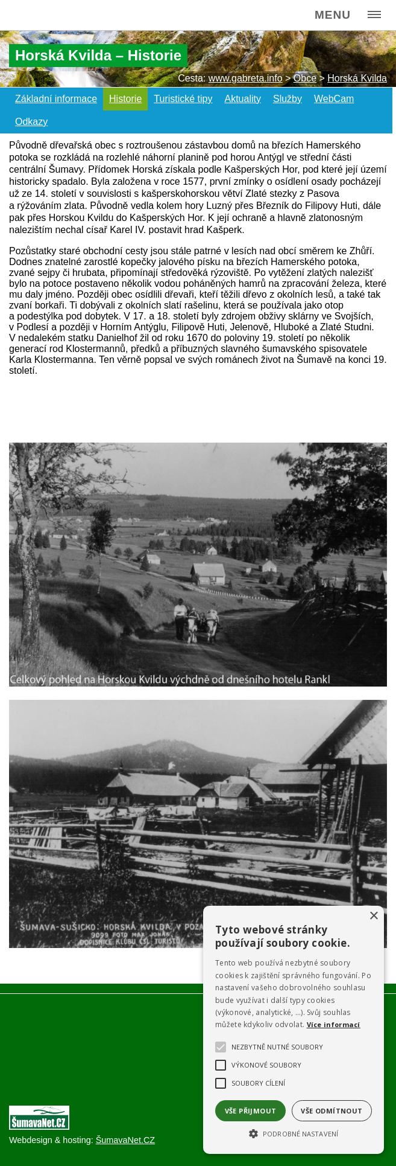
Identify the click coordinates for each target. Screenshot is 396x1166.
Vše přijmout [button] (251, 1110)
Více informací (333, 1024)
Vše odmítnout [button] (331, 1110)
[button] (293, 1132)
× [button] (373, 916)
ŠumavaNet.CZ (125, 1140)
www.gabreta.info (246, 78)
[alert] (293, 1030)
